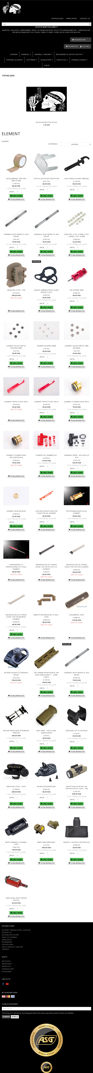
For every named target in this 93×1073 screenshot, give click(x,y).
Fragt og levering (9, 936)
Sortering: (53, 144)
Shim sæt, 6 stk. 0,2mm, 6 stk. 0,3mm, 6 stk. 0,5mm (76, 235)
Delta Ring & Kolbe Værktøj (77, 178)
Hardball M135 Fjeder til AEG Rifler (76, 673)
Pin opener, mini (77, 290)
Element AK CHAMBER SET (46, 455)
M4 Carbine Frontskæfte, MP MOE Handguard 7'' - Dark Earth (46, 674)
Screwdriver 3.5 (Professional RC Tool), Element (16, 566)
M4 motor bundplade (46, 785)
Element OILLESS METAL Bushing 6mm (16, 346)
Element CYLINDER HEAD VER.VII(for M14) (16, 456)
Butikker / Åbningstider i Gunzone (16, 928)
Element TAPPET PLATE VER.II (16, 401)
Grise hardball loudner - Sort (16, 842)
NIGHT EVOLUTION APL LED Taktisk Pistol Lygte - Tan (76, 786)
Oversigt (5, 948)
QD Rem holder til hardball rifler (16, 673)
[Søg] (90, 24)
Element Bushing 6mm (46, 345)
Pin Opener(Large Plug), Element (76, 511)
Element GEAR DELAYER (16, 510)
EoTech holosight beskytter (46, 178)
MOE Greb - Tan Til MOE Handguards (46, 730)
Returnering (7, 941)
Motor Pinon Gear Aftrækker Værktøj (16, 730)
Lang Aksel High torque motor (16, 897)
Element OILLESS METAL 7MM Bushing (76, 346)
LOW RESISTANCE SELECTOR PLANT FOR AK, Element (46, 511)
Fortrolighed (57, 18)
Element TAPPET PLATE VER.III (46, 401)
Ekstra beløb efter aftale (46, 122)
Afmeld (15, 1015)
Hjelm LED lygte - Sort (16, 785)
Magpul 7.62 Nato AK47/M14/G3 (76, 841)
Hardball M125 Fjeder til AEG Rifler (16, 235)
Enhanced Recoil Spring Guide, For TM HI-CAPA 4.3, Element (46, 566)
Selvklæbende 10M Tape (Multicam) (16, 179)
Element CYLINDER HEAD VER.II (76, 401)
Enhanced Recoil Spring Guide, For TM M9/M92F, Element (16, 616)
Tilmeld (6, 1015)
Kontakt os (85, 18)
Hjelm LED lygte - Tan (16, 290)
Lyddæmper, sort (76, 614)
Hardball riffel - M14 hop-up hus (76, 456)
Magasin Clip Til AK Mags (77, 729)
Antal (12, 191)
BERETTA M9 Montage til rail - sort (46, 615)
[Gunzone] (12, 7)
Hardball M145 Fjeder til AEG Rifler (46, 235)
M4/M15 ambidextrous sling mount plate (46, 291)
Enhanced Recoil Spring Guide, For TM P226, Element (77, 565)
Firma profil (71, 18)
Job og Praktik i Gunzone (12, 945)
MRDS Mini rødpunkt (46, 841)
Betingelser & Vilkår (10, 933)
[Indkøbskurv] (80, 40)
